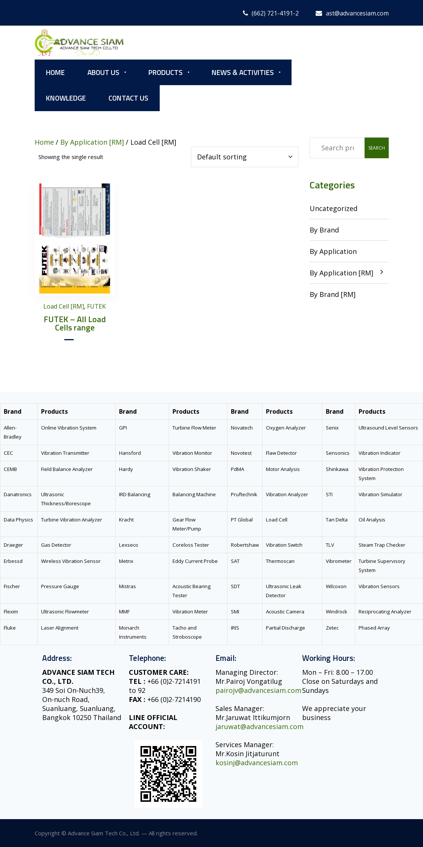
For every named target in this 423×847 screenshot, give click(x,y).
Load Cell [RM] (63, 306)
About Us (103, 72)
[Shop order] (244, 157)
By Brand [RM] (333, 294)
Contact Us (128, 97)
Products (165, 72)
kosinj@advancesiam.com (256, 762)
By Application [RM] (341, 272)
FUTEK (96, 306)
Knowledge (66, 97)
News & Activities (243, 72)
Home (55, 72)
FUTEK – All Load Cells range (75, 323)
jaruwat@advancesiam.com (259, 726)
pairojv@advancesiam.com (258, 690)
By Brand (324, 229)
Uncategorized (333, 208)
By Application (333, 251)
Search (376, 148)
